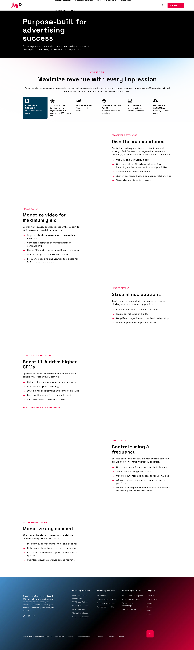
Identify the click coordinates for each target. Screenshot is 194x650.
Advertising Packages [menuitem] (131, 599)
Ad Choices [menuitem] (99, 636)
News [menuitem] (148, 610)
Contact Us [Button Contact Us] (176, 5)
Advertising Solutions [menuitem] (131, 591)
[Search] (163, 5)
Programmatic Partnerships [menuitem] (127, 604)
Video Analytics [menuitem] (78, 609)
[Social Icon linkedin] (28, 616)
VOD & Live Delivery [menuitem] (80, 602)
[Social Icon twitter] (24, 616)
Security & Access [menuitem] (80, 606)
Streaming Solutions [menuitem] (106, 591)
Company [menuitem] (59, 11)
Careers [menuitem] (149, 603)
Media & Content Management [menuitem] (79, 597)
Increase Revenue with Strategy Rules (40, 407)
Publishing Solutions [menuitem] (81, 591)
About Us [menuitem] (150, 596)
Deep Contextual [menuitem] (129, 609)
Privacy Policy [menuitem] (59, 636)
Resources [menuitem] (151, 607)
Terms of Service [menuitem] (83, 636)
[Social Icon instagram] (33, 616)
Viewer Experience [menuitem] (80, 613)
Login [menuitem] (71, 11)
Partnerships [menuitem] (151, 599)
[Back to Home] (16, 5)
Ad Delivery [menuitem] (101, 596)
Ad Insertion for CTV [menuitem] (105, 607)
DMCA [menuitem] (70, 636)
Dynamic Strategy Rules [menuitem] (107, 603)
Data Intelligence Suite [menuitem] (106, 599)
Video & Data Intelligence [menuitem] (132, 596)
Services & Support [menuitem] (80, 617)
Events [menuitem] (149, 614)
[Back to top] (150, 633)
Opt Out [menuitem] (121, 636)
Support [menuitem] (111, 636)
